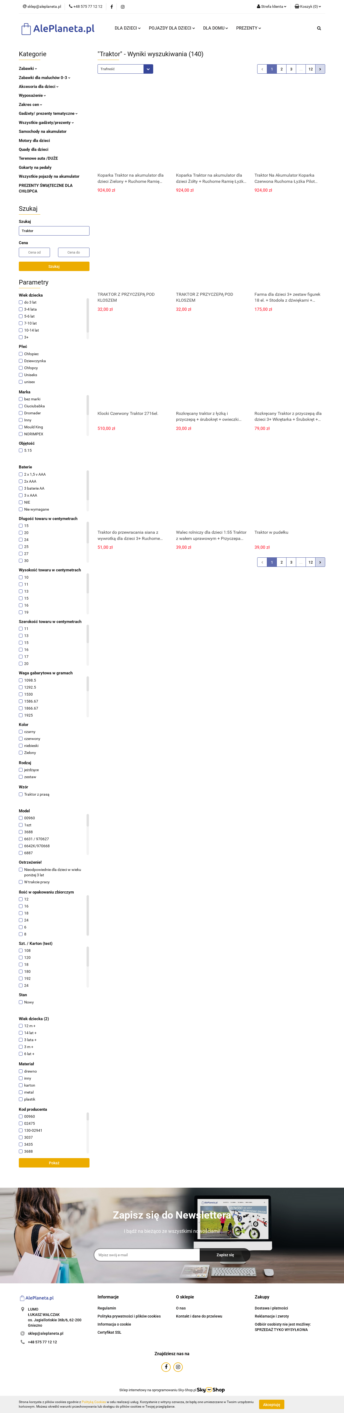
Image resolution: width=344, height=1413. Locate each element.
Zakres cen (30, 104)
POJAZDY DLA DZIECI (172, 28)
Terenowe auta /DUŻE (38, 158)
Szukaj (54, 266)
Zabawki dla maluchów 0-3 (44, 77)
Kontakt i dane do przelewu (199, 1316)
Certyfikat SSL (109, 1332)
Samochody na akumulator (43, 131)
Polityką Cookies (94, 1402)
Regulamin (107, 1308)
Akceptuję (271, 1404)
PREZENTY (248, 28)
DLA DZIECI (128, 28)
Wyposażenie (32, 95)
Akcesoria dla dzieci (39, 86)
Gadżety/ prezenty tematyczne (48, 113)
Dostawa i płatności (271, 1308)
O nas (181, 1308)
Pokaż (54, 1163)
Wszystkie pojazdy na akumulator (49, 176)
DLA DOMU (215, 28)
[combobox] (125, 69)
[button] (308, 6)
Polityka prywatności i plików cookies (129, 1316)
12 (311, 69)
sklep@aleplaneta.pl (45, 1333)
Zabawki (28, 68)
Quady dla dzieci (33, 149)
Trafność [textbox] (108, 69)
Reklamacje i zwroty (272, 1316)
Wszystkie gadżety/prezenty (46, 122)
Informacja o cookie (114, 1324)
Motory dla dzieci (34, 140)
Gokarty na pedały (35, 167)
